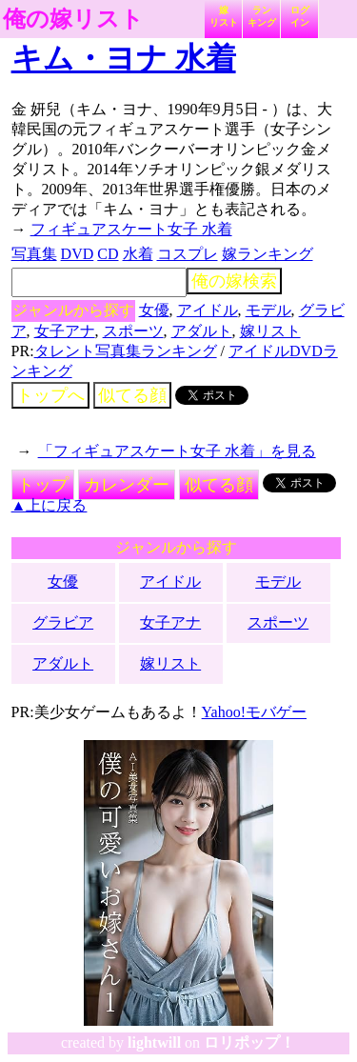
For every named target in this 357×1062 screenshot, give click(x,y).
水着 (138, 254)
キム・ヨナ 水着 (123, 58)
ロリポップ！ (249, 1042)
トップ (43, 484)
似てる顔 (132, 395)
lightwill (154, 1042)
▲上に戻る (49, 505)
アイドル (207, 310)
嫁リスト (223, 16)
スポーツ (133, 331)
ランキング (262, 16)
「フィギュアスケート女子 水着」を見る (177, 451)
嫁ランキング (267, 254)
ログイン (299, 16)
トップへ (50, 395)
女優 (154, 310)
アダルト (201, 331)
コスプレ (187, 254)
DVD (77, 254)
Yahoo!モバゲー (254, 712)
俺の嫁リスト (73, 19)
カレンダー (126, 484)
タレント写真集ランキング (125, 351)
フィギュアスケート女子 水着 (131, 229)
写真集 (34, 254)
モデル (268, 310)
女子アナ (64, 331)
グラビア (62, 622)
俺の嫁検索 (234, 281)
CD (107, 254)
